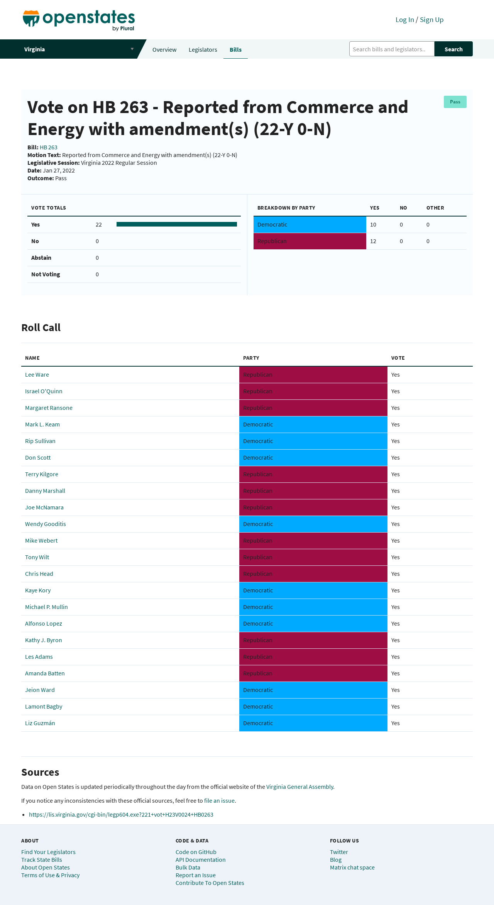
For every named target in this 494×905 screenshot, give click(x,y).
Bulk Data (188, 867)
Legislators (203, 49)
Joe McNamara (44, 507)
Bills (236, 49)
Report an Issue (196, 875)
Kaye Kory (38, 590)
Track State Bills (41, 859)
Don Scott (38, 457)
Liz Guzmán (40, 723)
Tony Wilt (37, 557)
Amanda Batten (45, 673)
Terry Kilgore (41, 474)
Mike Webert (41, 540)
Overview (164, 49)
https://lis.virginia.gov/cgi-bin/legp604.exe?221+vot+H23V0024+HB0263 (121, 814)
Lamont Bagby (43, 706)
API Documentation (201, 859)
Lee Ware (37, 374)
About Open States (45, 867)
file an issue (219, 800)
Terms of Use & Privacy (50, 875)
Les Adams (39, 656)
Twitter (339, 852)
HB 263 (49, 147)
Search (454, 49)
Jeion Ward (40, 690)
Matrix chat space (352, 867)
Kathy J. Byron (43, 640)
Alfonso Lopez (43, 623)
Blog (336, 859)
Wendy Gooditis (45, 524)
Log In (405, 19)
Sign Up (432, 19)
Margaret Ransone (49, 407)
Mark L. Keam (42, 424)
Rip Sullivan (40, 441)
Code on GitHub (196, 852)
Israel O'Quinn (44, 391)
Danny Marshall (45, 490)
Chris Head (39, 573)
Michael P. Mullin (46, 607)
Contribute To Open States (210, 882)
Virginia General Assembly (299, 786)
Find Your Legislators (48, 852)
